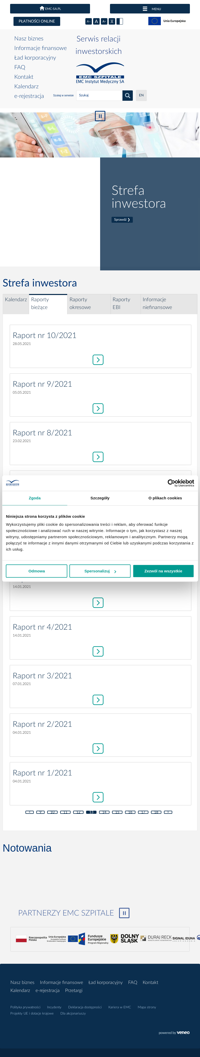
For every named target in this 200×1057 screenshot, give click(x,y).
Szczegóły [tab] (100, 498)
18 (156, 812)
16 (130, 812)
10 (52, 812)
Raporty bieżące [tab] (40, 303)
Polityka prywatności (25, 1007)
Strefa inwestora (139, 203)
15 (117, 812)
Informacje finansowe (40, 48)
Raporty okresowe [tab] (80, 303)
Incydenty (54, 1007)
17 (143, 812)
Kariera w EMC (119, 1007)
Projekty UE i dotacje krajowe (32, 1013)
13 (91, 812)
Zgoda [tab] (35, 498)
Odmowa (37, 571)
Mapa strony (147, 1007)
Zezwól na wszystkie (163, 571)
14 (104, 812)
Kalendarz (26, 86)
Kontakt (23, 77)
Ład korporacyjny (35, 58)
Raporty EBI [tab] (121, 303)
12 (78, 812)
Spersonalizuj (100, 571)
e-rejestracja (29, 96)
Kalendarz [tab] (16, 299)
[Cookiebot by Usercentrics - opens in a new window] (171, 483)
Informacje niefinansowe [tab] (157, 303)
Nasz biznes (28, 38)
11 (65, 812)
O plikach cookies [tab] (165, 498)
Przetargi (73, 990)
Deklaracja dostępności (85, 1007)
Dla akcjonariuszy (73, 1013)
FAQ (19, 67)
